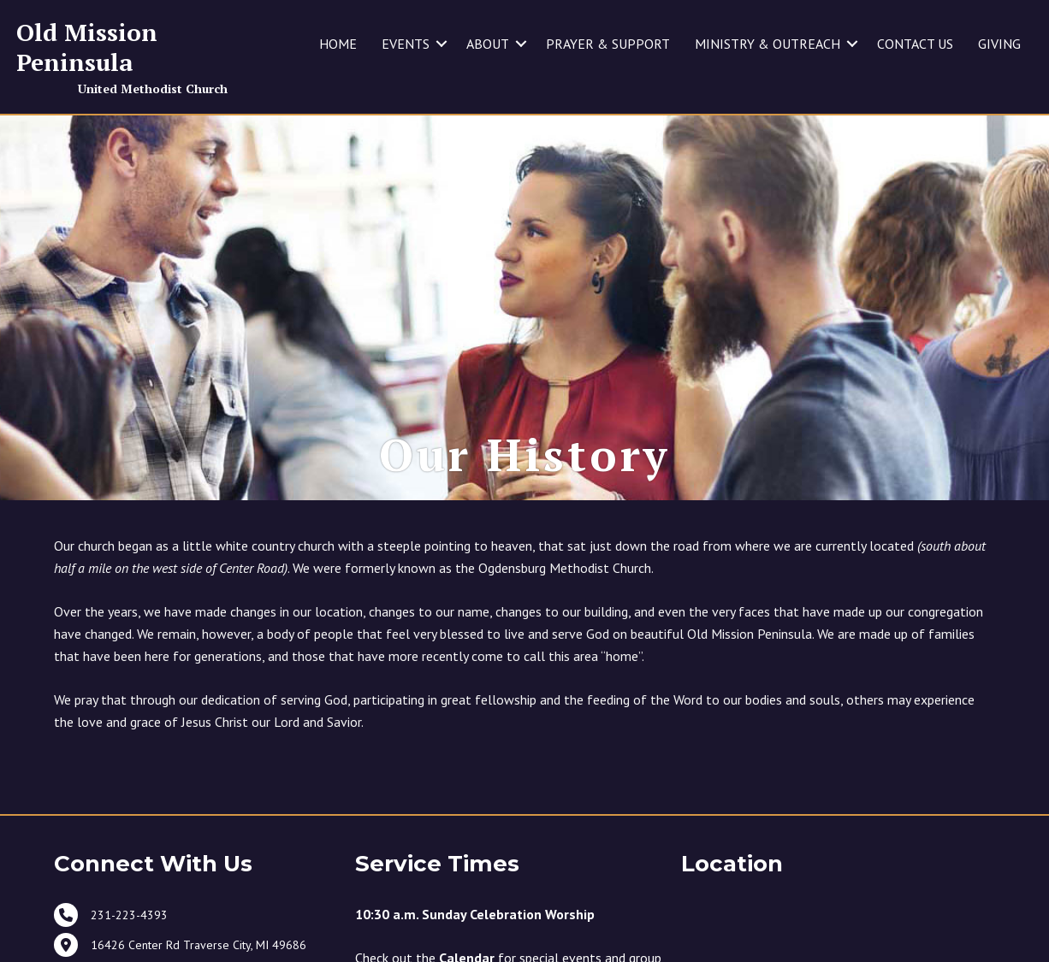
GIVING (999, 43)
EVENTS (406, 43)
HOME (338, 43)
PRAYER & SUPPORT (608, 43)
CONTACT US (915, 43)
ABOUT (487, 43)
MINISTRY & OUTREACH (767, 43)
